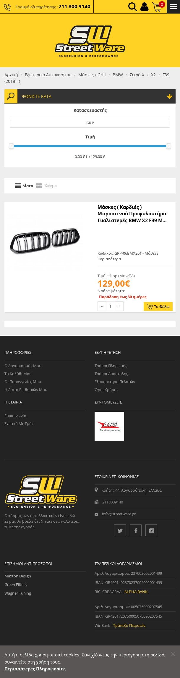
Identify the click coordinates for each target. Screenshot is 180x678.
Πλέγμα (50, 185)
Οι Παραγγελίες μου (22, 381)
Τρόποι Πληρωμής (111, 365)
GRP (90, 122)
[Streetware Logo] (90, 40)
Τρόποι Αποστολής (111, 373)
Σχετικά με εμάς (18, 423)
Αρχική (11, 75)
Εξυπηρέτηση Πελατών (115, 381)
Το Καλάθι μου (18, 373)
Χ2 (153, 75)
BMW (118, 75)
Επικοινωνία (15, 415)
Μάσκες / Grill (92, 75)
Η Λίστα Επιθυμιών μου (25, 389)
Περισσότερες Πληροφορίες (34, 668)
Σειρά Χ (137, 75)
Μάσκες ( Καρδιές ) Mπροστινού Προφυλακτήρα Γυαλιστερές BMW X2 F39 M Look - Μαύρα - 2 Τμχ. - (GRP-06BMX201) (132, 214)
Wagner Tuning (17, 593)
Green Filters (15, 584)
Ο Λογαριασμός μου (22, 365)
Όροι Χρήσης (106, 389)
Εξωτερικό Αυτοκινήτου (48, 75)
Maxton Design (17, 576)
